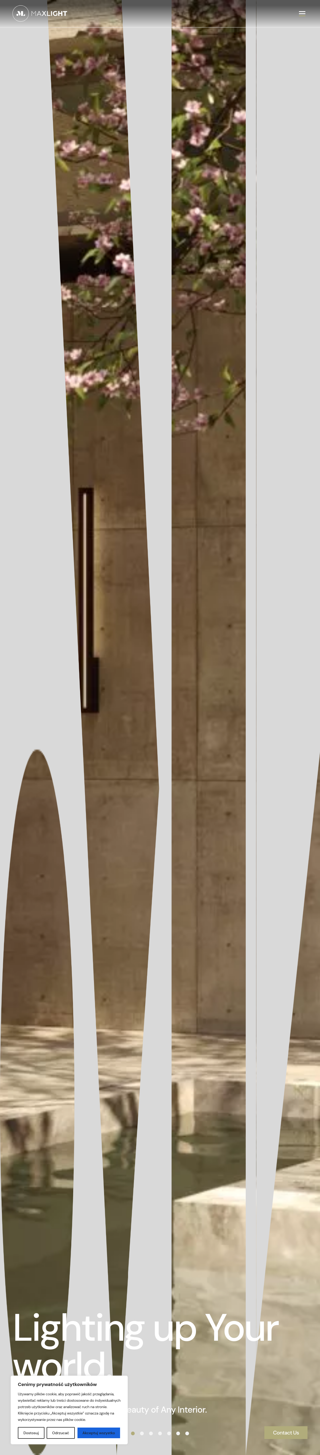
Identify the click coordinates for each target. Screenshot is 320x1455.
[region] (69, 1410)
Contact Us (286, 1432)
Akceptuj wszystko (99, 1432)
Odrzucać (60, 1432)
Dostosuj (31, 1432)
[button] (133, 1433)
